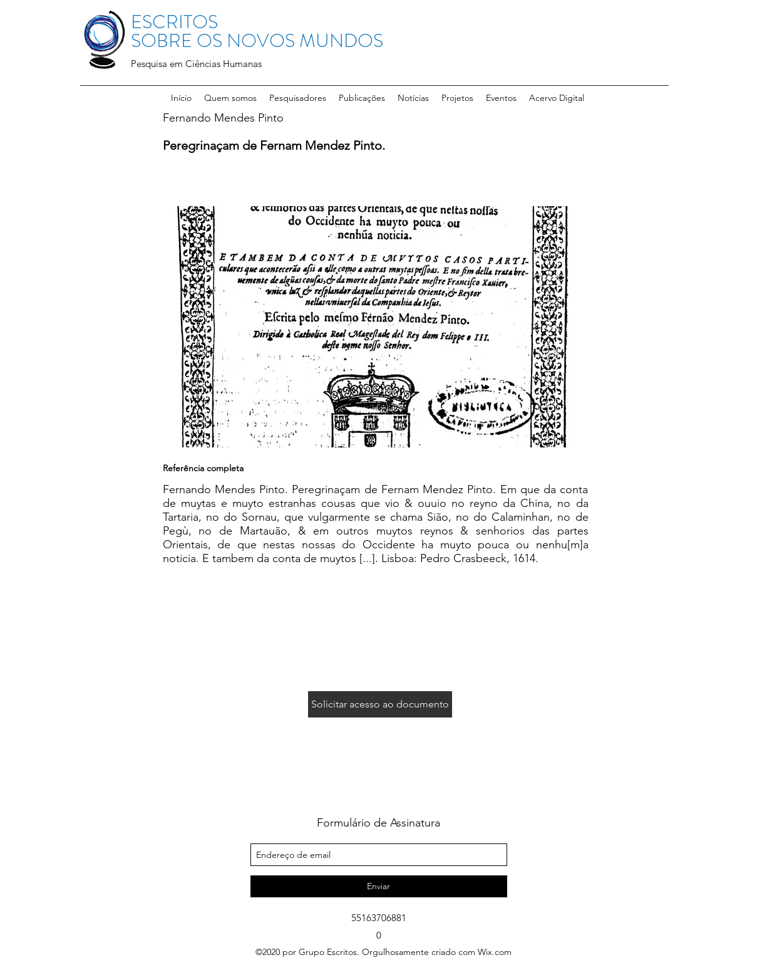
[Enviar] (378, 886)
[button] (297, 97)
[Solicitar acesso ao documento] (380, 704)
